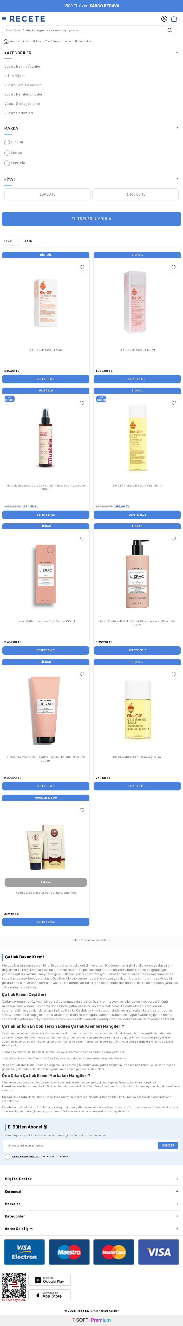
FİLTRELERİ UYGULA (91, 219)
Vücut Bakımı (33, 41)
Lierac (13, 153)
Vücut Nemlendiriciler (23, 94)
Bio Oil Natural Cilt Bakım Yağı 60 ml (137, 757)
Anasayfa (12, 41)
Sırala (31, 240)
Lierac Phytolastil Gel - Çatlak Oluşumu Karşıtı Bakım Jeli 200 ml (46, 758)
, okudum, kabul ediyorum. (37, 1156)
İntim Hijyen (15, 76)
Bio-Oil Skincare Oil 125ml (137, 350)
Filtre (10, 240)
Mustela (14, 163)
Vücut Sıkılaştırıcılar (22, 104)
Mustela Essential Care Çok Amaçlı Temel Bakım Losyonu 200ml (46, 487)
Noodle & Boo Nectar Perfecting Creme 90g (46, 892)
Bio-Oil (13, 142)
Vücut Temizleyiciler (22, 85)
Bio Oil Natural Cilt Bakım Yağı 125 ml (137, 485)
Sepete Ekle (46, 379)
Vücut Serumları (18, 113)
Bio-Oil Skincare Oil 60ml (46, 350)
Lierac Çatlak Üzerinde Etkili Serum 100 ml (46, 621)
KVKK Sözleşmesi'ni (25, 1156)
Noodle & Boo (46, 797)
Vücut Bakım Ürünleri (58, 41)
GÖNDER (168, 1145)
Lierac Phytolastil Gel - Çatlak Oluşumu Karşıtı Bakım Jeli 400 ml (137, 623)
